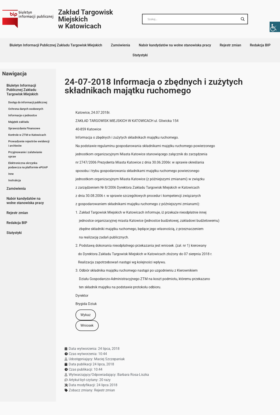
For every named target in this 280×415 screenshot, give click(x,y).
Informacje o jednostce (22, 115)
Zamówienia (120, 45)
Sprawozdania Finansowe (24, 128)
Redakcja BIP (260, 45)
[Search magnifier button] (243, 19)
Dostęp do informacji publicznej (27, 102)
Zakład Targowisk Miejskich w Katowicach (85, 19)
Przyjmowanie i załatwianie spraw (25, 154)
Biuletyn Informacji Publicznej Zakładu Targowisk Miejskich (56, 45)
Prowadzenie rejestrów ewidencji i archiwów (28, 143)
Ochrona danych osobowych (25, 108)
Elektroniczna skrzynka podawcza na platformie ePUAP (28, 165)
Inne (11, 173)
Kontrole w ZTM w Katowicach (27, 134)
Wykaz (85, 315)
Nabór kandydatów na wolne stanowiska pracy (175, 45)
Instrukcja (14, 180)
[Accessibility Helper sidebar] (275, 27)
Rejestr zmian (230, 45)
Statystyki (140, 55)
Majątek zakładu (18, 121)
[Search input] (192, 19)
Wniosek (86, 325)
